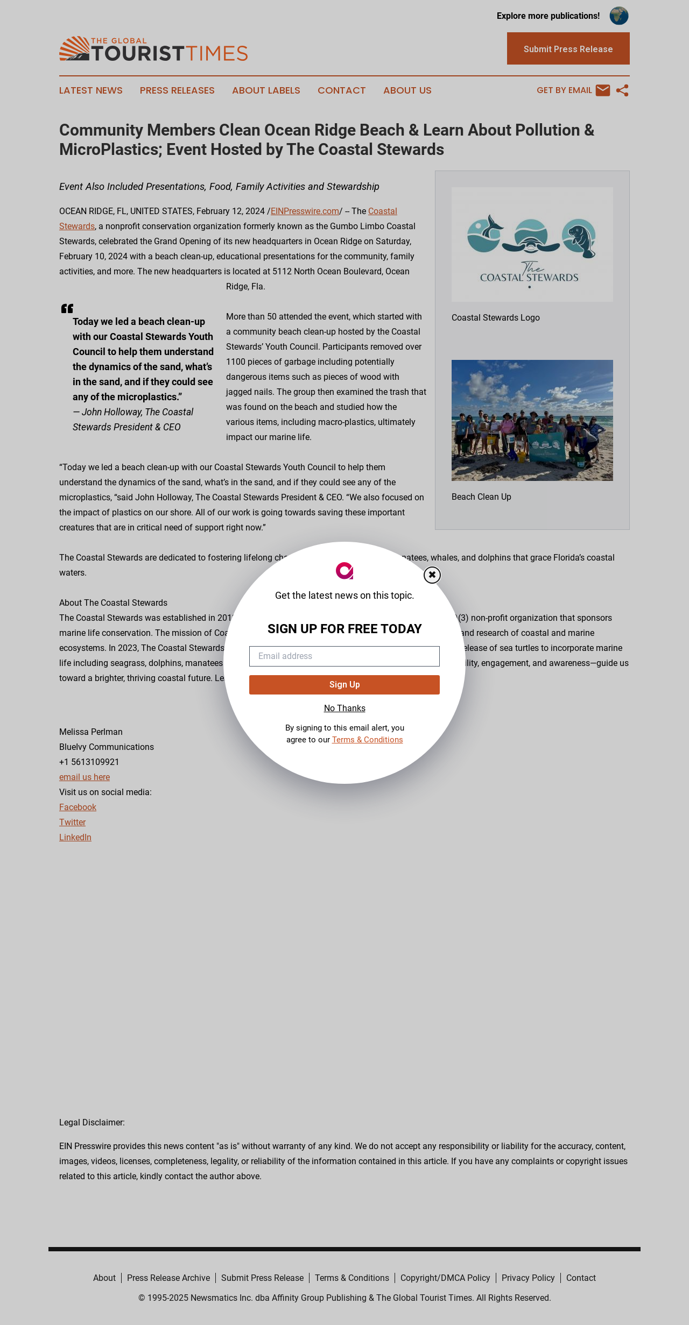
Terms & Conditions (367, 740)
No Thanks (344, 708)
